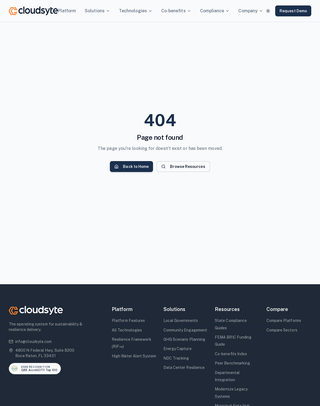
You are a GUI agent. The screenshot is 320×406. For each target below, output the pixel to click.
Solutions (97, 10)
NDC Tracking (176, 358)
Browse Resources (183, 166)
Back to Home (131, 166)
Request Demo (293, 11)
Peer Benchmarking (232, 363)
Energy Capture (177, 348)
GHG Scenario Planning (184, 339)
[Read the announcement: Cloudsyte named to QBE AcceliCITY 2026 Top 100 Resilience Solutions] (35, 368)
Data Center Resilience (184, 367)
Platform (67, 10)
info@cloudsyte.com (30, 341)
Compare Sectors (281, 330)
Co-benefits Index (231, 354)
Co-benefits (176, 10)
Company (250, 10)
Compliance (215, 10)
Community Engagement (185, 330)
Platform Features (128, 320)
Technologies (135, 10)
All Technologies (127, 330)
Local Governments (180, 320)
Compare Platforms (283, 320)
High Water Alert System (134, 356)
